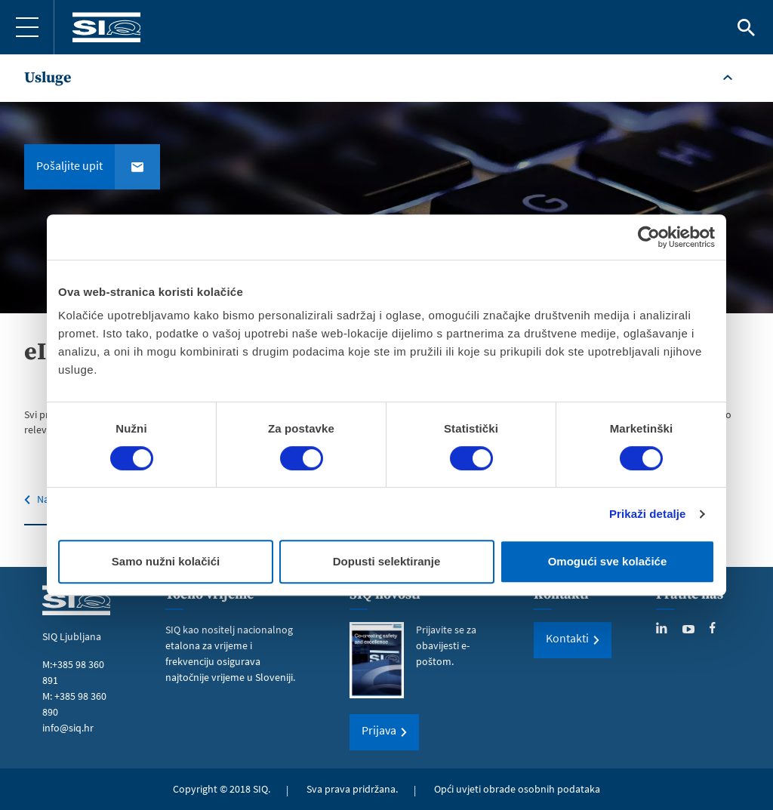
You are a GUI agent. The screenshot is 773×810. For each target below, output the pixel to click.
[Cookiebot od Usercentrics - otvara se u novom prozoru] (649, 237)
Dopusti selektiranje (387, 561)
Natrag (52, 499)
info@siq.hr (68, 728)
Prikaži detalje (647, 513)
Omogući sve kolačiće (607, 561)
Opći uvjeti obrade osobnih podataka (517, 789)
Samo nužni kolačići (166, 561)
